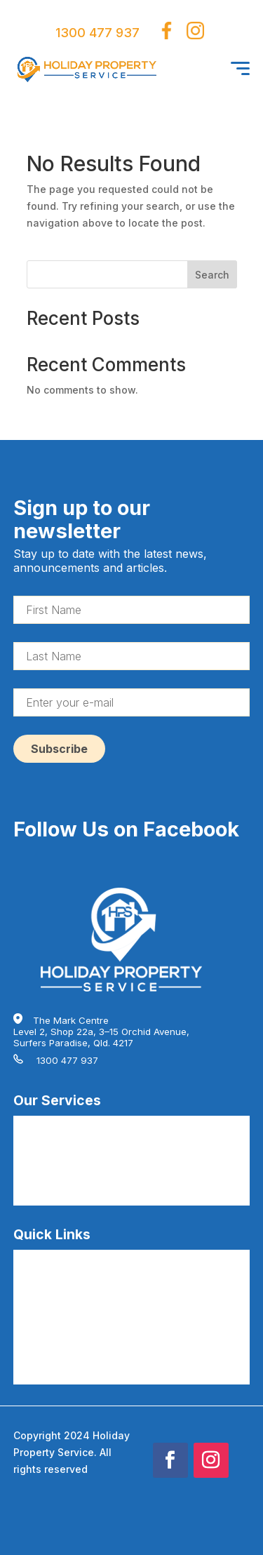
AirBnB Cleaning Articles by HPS (84, 1370)
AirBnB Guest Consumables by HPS (91, 1191)
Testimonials (40, 1325)
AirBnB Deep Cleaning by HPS (79, 1146)
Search (212, 275)
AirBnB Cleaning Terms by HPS (81, 1348)
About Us (33, 1303)
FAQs (24, 1258)
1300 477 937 (97, 32)
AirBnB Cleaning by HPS (66, 1124)
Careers (31, 1280)
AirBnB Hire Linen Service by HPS (87, 1169)
